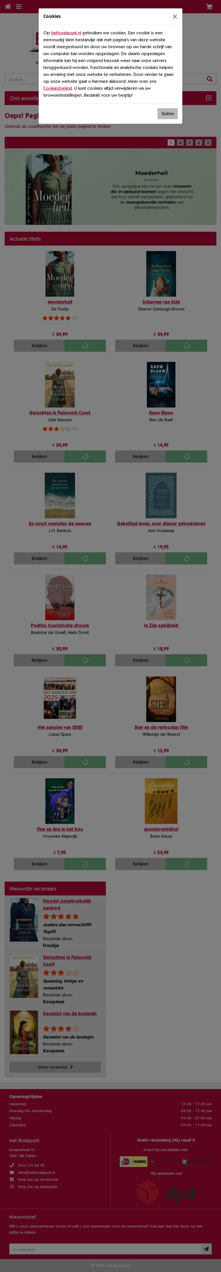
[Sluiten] (174, 16)
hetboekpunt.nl (66, 32)
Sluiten (167, 113)
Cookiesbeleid (57, 88)
